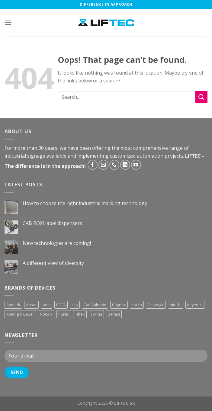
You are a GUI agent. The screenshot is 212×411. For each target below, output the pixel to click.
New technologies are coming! (57, 243)
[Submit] (201, 97)
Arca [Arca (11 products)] (46, 304)
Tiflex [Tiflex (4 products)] (80, 314)
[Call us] (114, 165)
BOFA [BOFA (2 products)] (61, 304)
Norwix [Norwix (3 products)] (46, 314)
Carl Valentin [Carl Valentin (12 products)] (95, 304)
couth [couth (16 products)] (137, 304)
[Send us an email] (103, 165)
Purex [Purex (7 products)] (63, 314)
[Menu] (8, 22)
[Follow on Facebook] (93, 165)
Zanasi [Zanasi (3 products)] (114, 314)
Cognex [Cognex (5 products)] (119, 304)
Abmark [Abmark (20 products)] (13, 304)
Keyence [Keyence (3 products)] (195, 304)
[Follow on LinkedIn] (125, 165)
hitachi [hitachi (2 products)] (175, 304)
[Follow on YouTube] (136, 165)
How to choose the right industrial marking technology (85, 203)
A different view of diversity (53, 263)
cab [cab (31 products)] (75, 304)
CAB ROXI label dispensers (52, 223)
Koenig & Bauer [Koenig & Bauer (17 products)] (20, 314)
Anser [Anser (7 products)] (31, 304)
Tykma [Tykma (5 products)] (96, 314)
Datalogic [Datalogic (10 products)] (156, 304)
